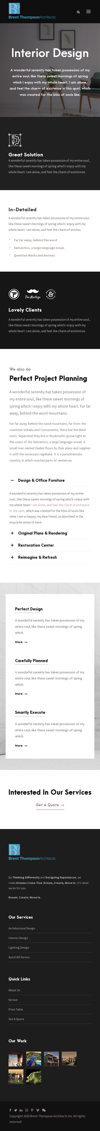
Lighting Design (18, 947)
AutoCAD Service (19, 957)
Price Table (15, 1009)
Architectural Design (21, 928)
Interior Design (18, 938)
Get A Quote (16, 1019)
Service (13, 1000)
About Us (14, 990)
